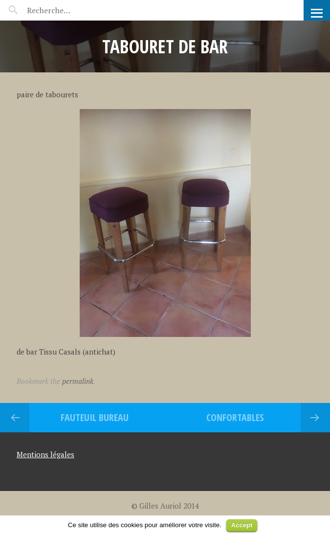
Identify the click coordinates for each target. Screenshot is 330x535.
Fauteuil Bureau (95, 417)
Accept (241, 525)
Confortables (235, 417)
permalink (77, 381)
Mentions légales (45, 454)
